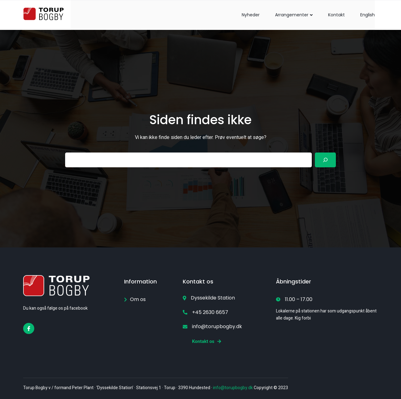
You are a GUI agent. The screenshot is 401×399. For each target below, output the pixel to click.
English (367, 15)
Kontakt (336, 15)
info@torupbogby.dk (233, 388)
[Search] (325, 160)
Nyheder (251, 15)
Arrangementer (294, 15)
